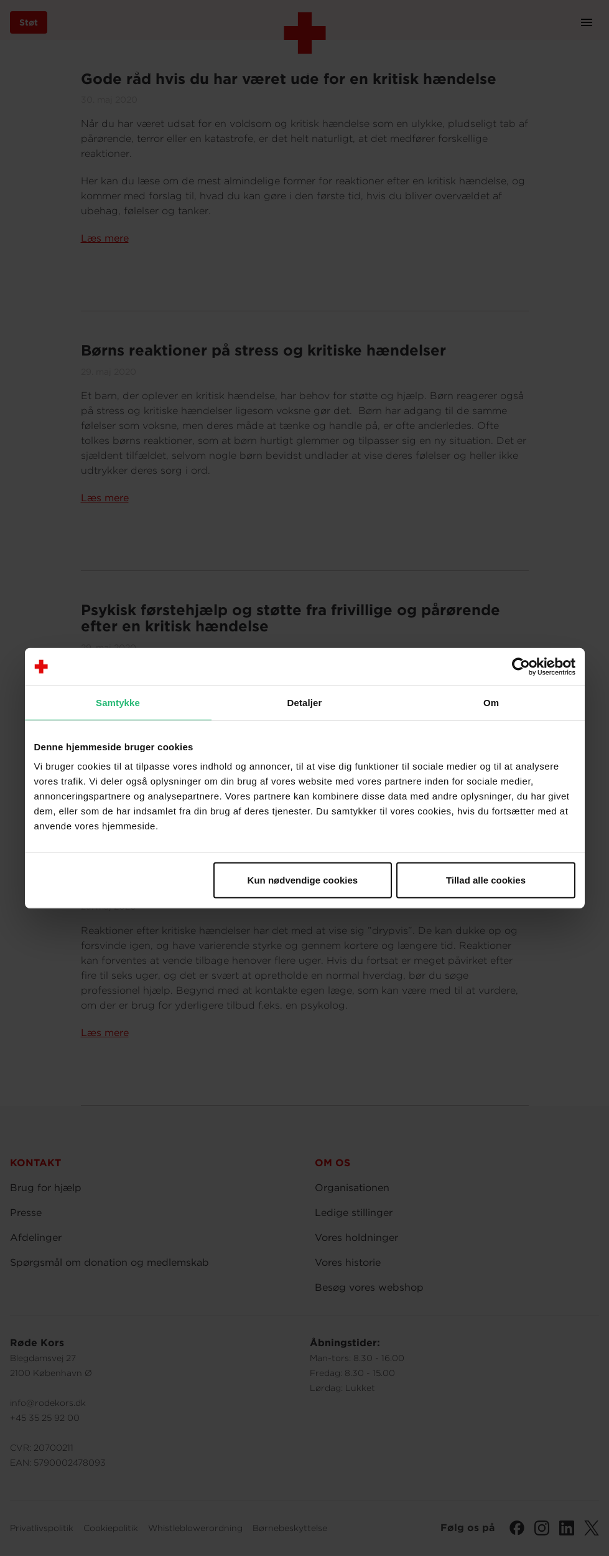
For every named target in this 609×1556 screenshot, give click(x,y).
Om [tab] (491, 702)
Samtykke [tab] (118, 702)
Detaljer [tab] (304, 702)
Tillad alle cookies (486, 880)
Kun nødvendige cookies (303, 880)
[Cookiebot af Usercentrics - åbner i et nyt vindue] (521, 666)
